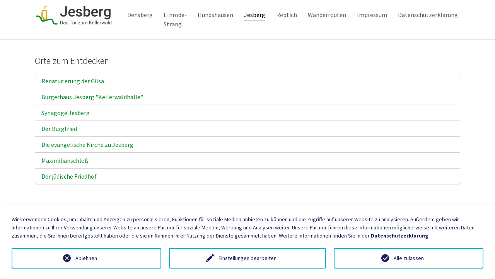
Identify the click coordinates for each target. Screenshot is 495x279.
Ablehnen (86, 258)
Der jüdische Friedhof (69, 189)
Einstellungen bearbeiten (247, 258)
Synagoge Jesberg (65, 125)
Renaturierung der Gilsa (72, 93)
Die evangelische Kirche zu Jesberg (87, 157)
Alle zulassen (409, 258)
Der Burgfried (59, 141)
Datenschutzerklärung (399, 235)
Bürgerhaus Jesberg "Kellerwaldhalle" (92, 109)
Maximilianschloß (65, 173)
